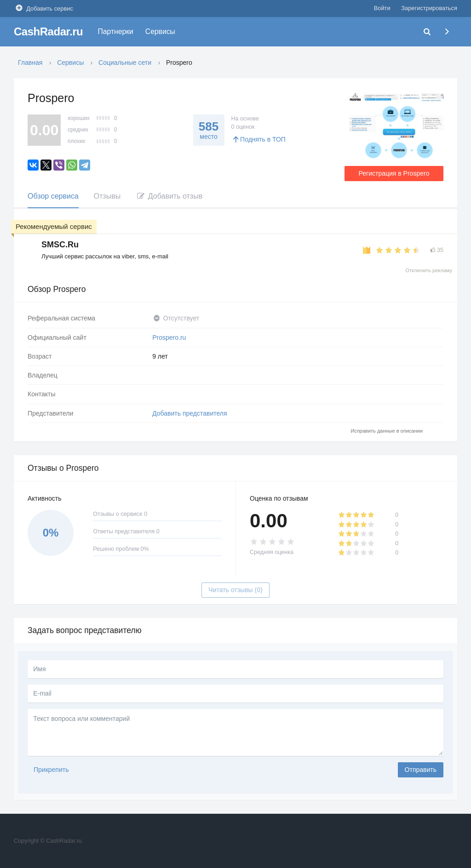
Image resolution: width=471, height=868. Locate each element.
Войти (382, 8)
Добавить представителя (189, 413)
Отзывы (107, 196)
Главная (30, 62)
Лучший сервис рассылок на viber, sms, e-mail (104, 256)
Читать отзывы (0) (235, 590)
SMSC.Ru (60, 244)
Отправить (421, 769)
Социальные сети (124, 62)
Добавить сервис (43, 8)
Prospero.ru (169, 337)
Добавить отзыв (169, 196)
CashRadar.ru (48, 31)
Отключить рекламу (428, 270)
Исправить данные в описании (387, 431)
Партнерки (115, 31)
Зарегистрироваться (429, 8)
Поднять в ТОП (258, 139)
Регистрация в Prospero (394, 173)
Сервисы (160, 31)
